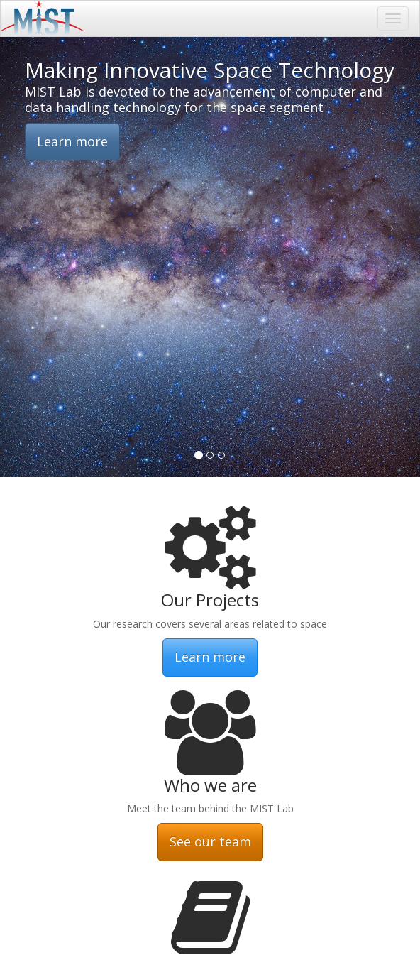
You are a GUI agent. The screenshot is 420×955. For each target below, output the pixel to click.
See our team (210, 841)
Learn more (72, 141)
